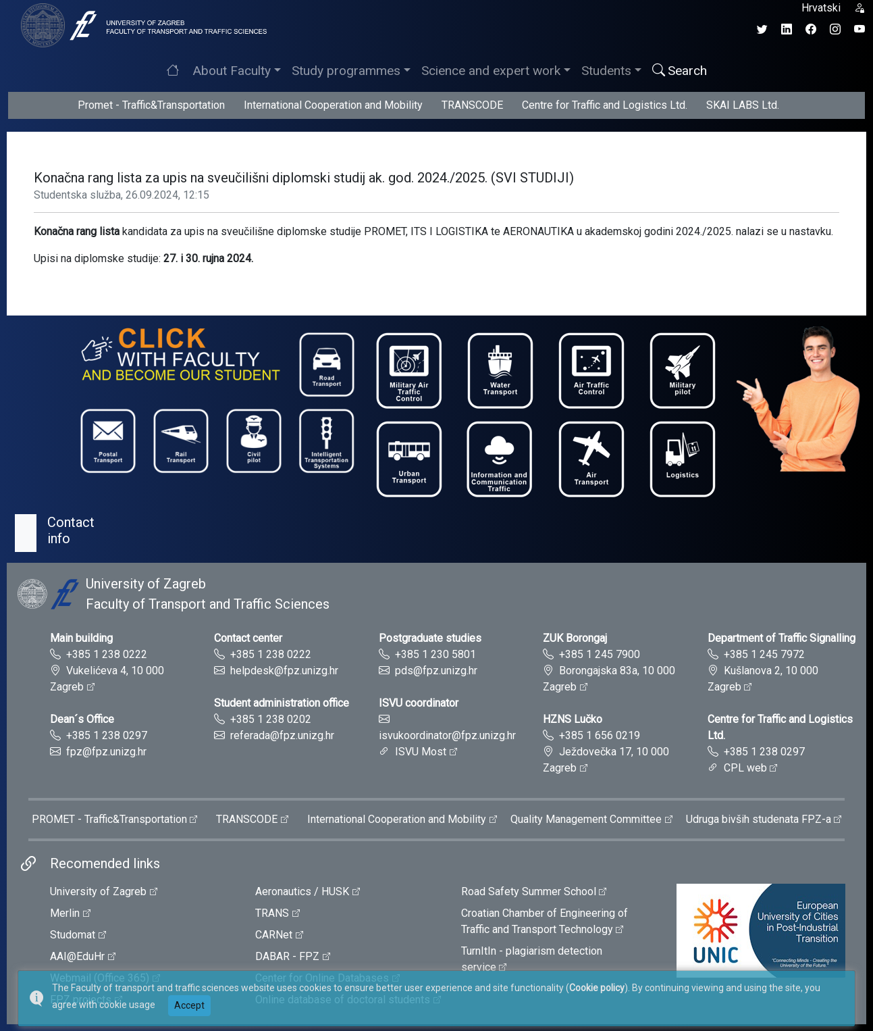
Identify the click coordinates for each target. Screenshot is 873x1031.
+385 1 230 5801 (435, 654)
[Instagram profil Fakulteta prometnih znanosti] (835, 29)
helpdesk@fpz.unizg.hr (284, 670)
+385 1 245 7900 (599, 654)
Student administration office (281, 703)
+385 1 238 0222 (106, 654)
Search (679, 70)
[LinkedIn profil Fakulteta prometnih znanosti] (786, 29)
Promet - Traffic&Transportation (151, 105)
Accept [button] (189, 1005)
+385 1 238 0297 (106, 735)
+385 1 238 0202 (270, 719)
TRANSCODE (472, 105)
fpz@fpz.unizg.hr (106, 751)
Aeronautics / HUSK (302, 891)
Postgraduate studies (430, 638)
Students (606, 70)
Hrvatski (821, 7)
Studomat (72, 934)
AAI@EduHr (77, 956)
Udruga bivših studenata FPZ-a (758, 819)
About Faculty (231, 70)
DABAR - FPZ (287, 956)
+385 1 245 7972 (764, 654)
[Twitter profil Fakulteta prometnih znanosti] (762, 29)
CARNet (273, 934)
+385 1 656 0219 (599, 735)
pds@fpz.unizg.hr (436, 670)
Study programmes (346, 70)
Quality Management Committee (586, 819)
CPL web (745, 767)
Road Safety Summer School (528, 891)
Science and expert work (490, 70)
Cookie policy (597, 987)
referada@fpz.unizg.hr (282, 735)
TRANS (272, 913)
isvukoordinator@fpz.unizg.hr (447, 735)
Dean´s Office (82, 719)
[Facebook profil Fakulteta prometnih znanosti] (810, 29)
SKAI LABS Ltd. (742, 105)
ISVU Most (420, 751)
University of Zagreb (98, 891)
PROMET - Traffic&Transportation (109, 819)
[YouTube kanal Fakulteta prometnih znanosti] (859, 29)
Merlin (65, 913)
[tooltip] (142, 24)
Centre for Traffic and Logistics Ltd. (604, 105)
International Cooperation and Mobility (333, 105)
